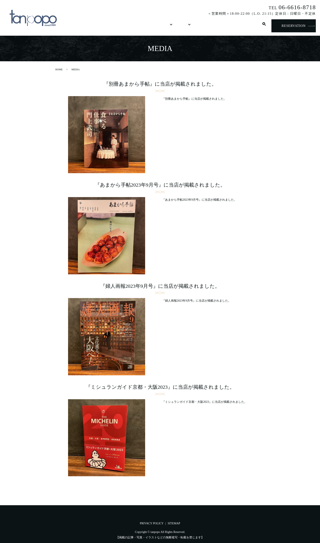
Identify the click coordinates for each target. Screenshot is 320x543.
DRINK (150, 25)
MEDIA (194, 25)
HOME (79, 25)
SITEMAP (174, 523)
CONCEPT (103, 25)
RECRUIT (219, 25)
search (264, 26)
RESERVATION (294, 25)
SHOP (174, 25)
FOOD (126, 25)
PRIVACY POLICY (152, 523)
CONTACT (246, 25)
